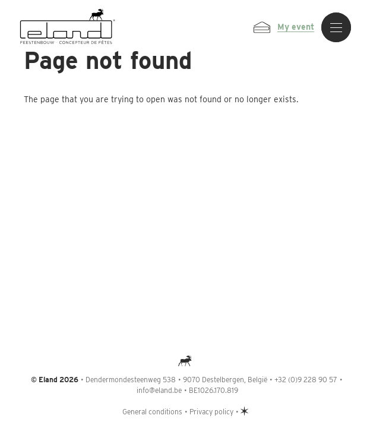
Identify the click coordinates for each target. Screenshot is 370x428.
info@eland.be (159, 390)
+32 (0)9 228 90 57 (305, 379)
